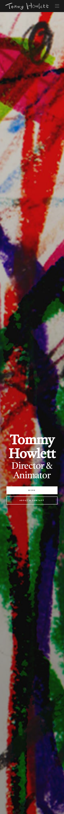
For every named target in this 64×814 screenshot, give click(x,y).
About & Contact (32, 500)
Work (32, 490)
